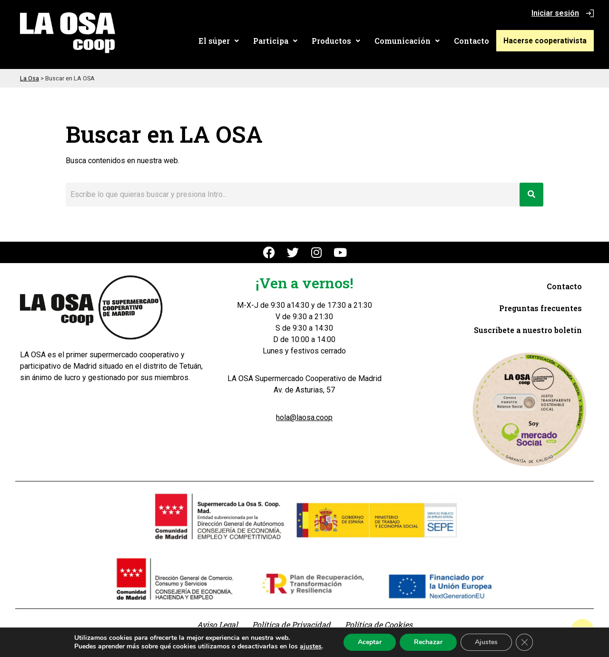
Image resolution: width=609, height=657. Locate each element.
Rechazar (428, 642)
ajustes (311, 646)
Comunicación (412, 41)
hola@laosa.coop (304, 417)
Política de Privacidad (291, 624)
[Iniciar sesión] (590, 13)
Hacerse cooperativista (548, 40)
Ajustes (486, 642)
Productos (341, 41)
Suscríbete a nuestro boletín (528, 330)
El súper (224, 41)
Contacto (476, 41)
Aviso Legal (217, 624)
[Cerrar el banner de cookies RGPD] (524, 642)
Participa (280, 41)
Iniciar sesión (555, 13)
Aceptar (370, 642)
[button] (223, 41)
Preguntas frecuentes (540, 308)
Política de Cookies (379, 624)
